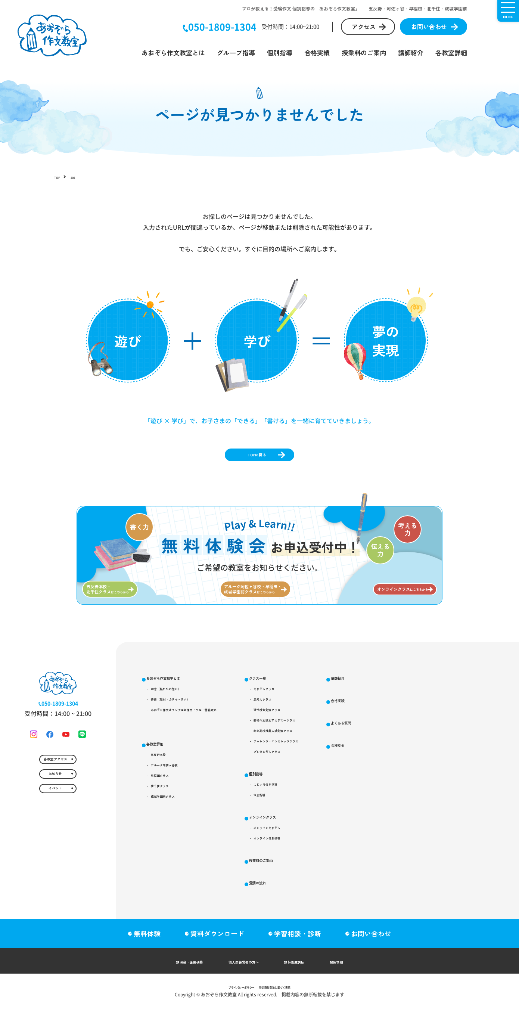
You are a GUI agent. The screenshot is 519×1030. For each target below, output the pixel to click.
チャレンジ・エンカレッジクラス (356, 783)
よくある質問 (451, 796)
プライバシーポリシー (230, 1009)
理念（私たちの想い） (184, 715)
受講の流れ (448, 724)
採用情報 (366, 983)
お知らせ (53, 843)
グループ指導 (236, 52)
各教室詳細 (451, 52)
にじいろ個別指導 (338, 834)
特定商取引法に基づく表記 (284, 1009)
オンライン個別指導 (340, 899)
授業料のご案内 (364, 52)
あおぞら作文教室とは (173, 52)
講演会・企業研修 (165, 983)
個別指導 (279, 52)
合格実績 (317, 52)
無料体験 (142, 956)
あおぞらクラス (335, 715)
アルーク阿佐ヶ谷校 (181, 805)
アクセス (364, 26)
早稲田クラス (173, 819)
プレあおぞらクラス (340, 796)
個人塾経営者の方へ (241, 983)
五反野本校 (171, 792)
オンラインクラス (334, 869)
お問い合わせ (429, 26)
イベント (53, 869)
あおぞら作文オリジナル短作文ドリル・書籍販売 (215, 742)
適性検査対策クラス (340, 742)
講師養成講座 (311, 983)
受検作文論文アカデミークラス (354, 756)
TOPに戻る (254, 460)
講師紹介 (410, 52)
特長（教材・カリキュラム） (192, 728)
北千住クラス (173, 832)
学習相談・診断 (302, 956)
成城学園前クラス (179, 846)
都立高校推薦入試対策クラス (351, 769)
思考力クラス (333, 728)
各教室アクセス (53, 817)
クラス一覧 (325, 699)
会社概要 (444, 821)
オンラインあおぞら (340, 885)
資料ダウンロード (217, 956)
